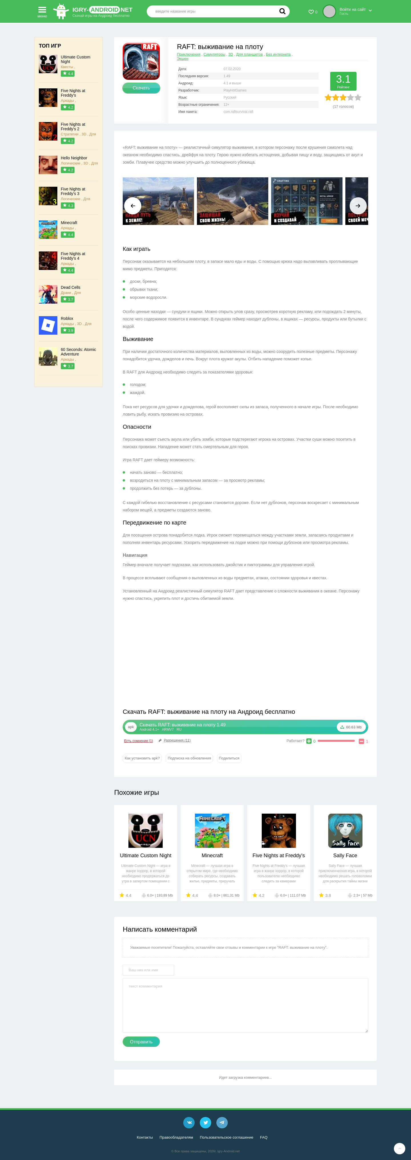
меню (42, 10)
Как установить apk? (142, 758)
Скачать (141, 88)
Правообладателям (176, 1137)
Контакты (145, 1137)
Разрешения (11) (174, 740)
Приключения (188, 54)
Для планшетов (249, 54)
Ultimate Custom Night (145, 855)
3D (230, 54)
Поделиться (229, 758)
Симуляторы (214, 54)
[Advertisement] (184, 656)
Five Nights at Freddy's (279, 855)
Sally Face (345, 855)
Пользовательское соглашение (226, 1137)
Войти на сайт (353, 9)
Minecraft (212, 855)
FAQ (263, 1137)
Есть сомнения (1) (138, 741)
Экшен (182, 58)
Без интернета (278, 54)
